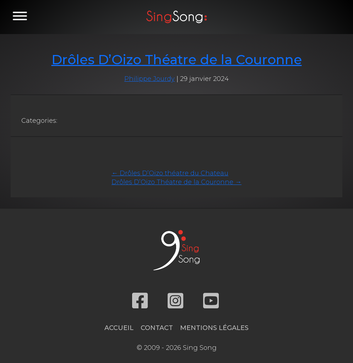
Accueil (119, 328)
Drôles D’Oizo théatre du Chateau (170, 173)
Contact (157, 328)
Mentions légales (214, 328)
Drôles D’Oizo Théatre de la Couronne (176, 59)
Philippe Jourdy (149, 79)
